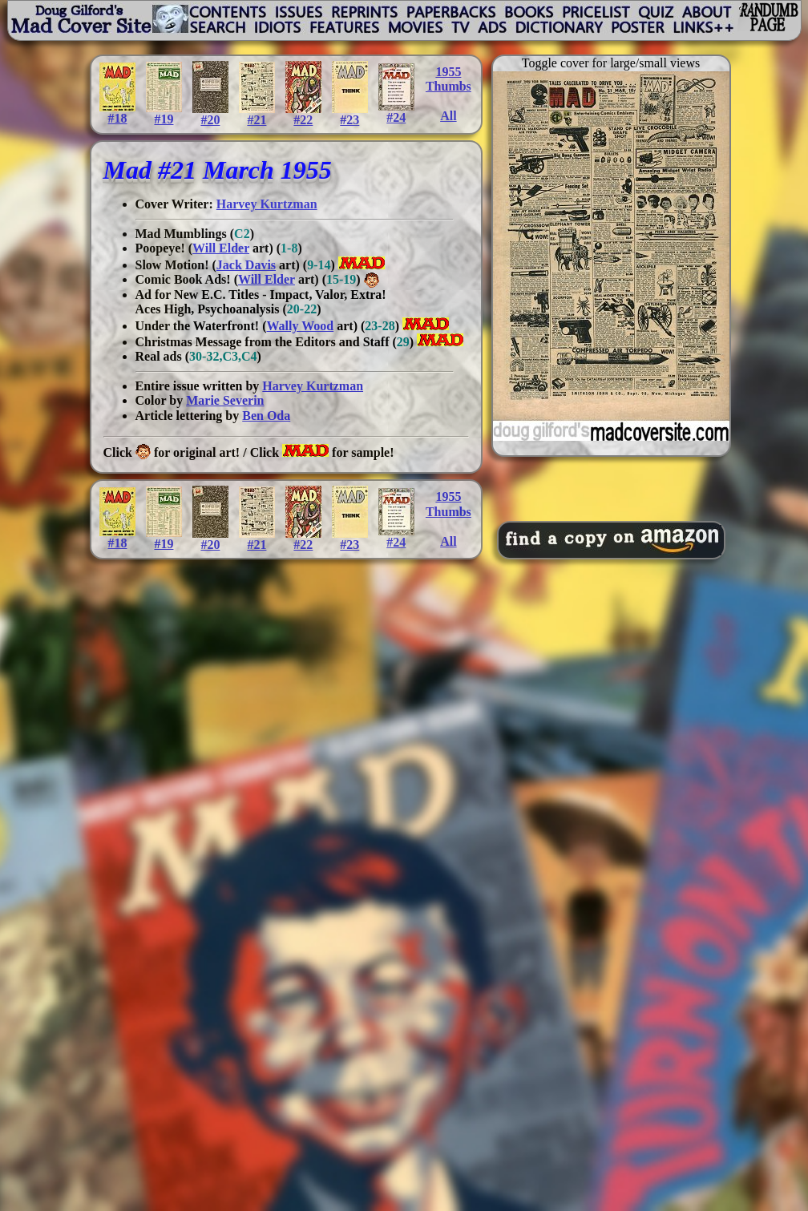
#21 (257, 114)
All (448, 116)
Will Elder (220, 248)
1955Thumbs (448, 79)
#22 (303, 114)
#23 (350, 114)
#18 (117, 112)
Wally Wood (299, 326)
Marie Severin (225, 400)
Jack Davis (246, 265)
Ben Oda (266, 415)
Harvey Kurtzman (266, 204)
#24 (396, 111)
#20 (210, 114)
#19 (164, 113)
